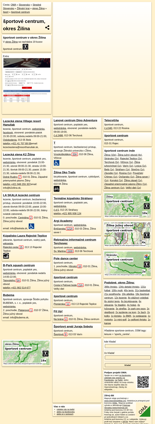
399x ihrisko (110, 287)
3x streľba (121, 308)
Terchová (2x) (111, 162)
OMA (13, 4)
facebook (8, 132)
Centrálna (25, 217)
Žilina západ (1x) (133, 180)
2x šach (142, 312)
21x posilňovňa (112, 294)
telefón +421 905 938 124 (67, 213)
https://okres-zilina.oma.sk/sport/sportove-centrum (131, 109)
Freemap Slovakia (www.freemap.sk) (117, 406)
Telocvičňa (111, 120)
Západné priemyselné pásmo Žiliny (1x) (125, 184)
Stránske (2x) (111, 158)
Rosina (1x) (125, 173)
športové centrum (20, 12)
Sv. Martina (64, 251)
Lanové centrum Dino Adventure (75, 120)
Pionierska (62, 304)
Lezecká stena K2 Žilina (19, 154)
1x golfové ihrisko (137, 319)
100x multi (117, 290)
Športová (60, 334)
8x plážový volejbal (138, 297)
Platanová (25, 310)
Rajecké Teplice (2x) (131, 158)
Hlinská (75, 266)
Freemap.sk (101, 109)
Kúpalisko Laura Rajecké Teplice (25, 235)
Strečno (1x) (137, 169)
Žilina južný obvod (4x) (130, 155)
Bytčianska (63, 228)
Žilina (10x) (110, 155)
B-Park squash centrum (19, 265)
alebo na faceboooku (66, 412)
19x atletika (128, 294)
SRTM (125, 422)
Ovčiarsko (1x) (126, 176)
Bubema (8, 295)
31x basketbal (142, 290)
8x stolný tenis (112, 301)
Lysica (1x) (140, 166)
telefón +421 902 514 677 (17, 287)
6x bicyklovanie (129, 301)
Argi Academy (63, 220)
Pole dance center (66, 258)
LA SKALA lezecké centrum (21, 195)
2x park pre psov (136, 308)
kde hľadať (110, 341)
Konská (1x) (116, 180)
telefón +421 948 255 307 (17, 184)
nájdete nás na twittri (65, 409)
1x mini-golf (120, 319)
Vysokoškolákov (66, 154)
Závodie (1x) (111, 173)
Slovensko (24, 4)
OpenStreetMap (86, 109)
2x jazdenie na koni (125, 312)
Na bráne (60, 319)
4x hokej (131, 305)
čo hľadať (109, 353)
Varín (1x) (128, 166)
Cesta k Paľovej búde (68, 285)
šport (5, 12)
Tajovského (12, 280)
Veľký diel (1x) (133, 187)
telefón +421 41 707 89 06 (17, 143)
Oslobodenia (10, 140)
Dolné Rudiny (12, 177)
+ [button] (58, 7)
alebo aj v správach (65, 414)
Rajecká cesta (13, 247)
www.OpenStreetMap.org (115, 401)
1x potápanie (140, 316)
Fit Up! (58, 311)
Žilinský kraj (23, 8)
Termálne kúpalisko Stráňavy (73, 198)
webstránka (38, 129)
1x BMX (127, 316)
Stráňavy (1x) (122, 169)
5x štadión (120, 305)
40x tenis (129, 290)
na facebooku (125, 375)
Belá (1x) (109, 169)
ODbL (114, 403)
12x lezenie (120, 297)
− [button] (58, 12)
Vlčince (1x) (126, 162)
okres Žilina (38, 8)
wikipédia (8, 243)
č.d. (58, 135)
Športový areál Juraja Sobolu (73, 326)
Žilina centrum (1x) (114, 187)
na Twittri (119, 380)
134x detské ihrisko (129, 287)
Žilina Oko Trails (64, 172)
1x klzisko (116, 316)
